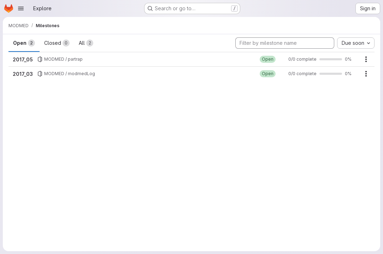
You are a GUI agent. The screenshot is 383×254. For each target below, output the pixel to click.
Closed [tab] (57, 43)
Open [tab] (24, 43)
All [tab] (86, 43)
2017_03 (23, 74)
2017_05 (23, 59)
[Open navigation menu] (20, 8)
